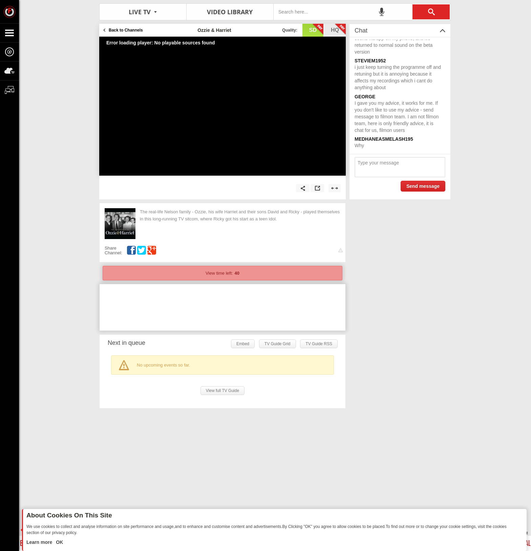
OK (59, 542)
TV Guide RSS (318, 343)
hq (338, 29)
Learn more (40, 542)
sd (316, 29)
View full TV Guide (222, 390)
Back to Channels (126, 30)
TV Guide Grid (277, 343)
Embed (242, 343)
